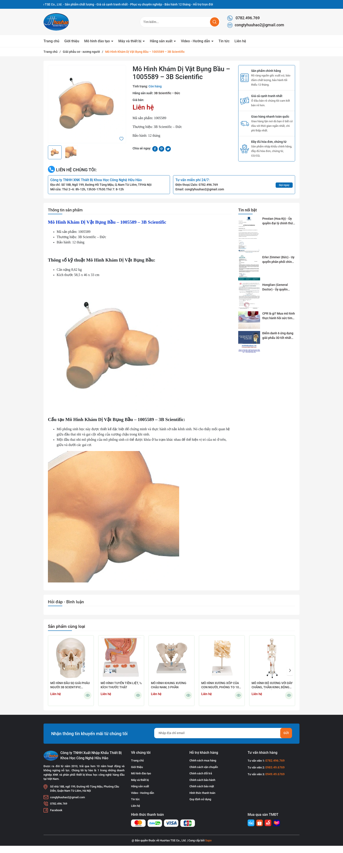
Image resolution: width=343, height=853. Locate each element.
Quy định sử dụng (200, 799)
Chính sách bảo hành (202, 780)
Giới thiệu (71, 41)
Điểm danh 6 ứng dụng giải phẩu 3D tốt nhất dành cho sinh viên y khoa (277, 335)
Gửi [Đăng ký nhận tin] (286, 733)
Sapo (208, 840)
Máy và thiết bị (130, 41)
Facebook (56, 810)
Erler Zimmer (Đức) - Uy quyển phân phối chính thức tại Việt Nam (278, 259)
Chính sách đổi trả (200, 773)
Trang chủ (51, 41)
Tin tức (224, 41)
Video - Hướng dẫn (196, 41)
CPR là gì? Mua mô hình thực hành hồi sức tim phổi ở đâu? (278, 316)
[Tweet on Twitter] (168, 148)
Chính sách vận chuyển (203, 767)
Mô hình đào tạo (97, 41)
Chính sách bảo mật (201, 786)
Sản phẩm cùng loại (66, 626)
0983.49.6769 (275, 767)
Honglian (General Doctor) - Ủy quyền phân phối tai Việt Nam (278, 287)
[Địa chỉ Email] (223, 733)
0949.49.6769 (275, 774)
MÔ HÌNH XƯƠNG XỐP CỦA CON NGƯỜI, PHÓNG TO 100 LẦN (221, 685)
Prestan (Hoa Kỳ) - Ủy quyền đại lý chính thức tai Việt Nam (278, 221)
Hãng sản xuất (161, 41)
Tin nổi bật (247, 210)
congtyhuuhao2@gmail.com (255, 25)
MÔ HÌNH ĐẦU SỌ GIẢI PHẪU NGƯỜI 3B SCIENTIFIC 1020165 (70, 685)
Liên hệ (240, 41)
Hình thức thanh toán (202, 793)
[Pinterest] (161, 148)
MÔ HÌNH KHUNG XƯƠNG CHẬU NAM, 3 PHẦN (168, 685)
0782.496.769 (243, 18)
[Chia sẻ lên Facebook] (155, 148)
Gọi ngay (284, 185)
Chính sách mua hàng (202, 760)
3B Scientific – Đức (167, 93)
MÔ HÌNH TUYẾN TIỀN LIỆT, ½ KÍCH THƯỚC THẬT (121, 685)
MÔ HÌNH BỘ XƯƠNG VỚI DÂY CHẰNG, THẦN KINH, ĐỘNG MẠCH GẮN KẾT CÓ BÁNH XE (272, 685)
